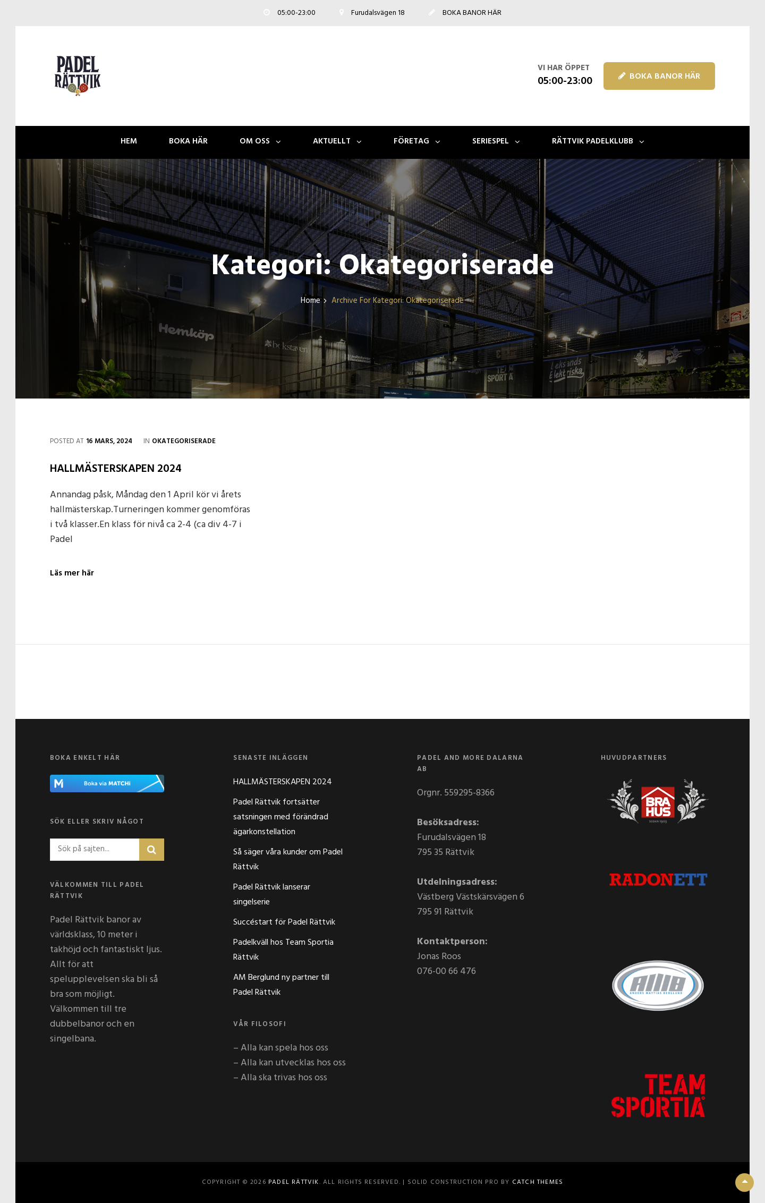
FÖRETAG (411, 141)
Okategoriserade (184, 441)
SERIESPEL (490, 141)
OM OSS (255, 141)
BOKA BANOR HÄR (659, 76)
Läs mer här (72, 573)
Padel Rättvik (293, 1182)
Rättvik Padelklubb (592, 141)
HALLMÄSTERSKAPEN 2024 (116, 469)
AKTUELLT (332, 141)
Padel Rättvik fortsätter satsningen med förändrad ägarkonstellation (280, 817)
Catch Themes (537, 1182)
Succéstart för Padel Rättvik (284, 922)
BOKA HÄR (188, 141)
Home (310, 301)
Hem (129, 141)
